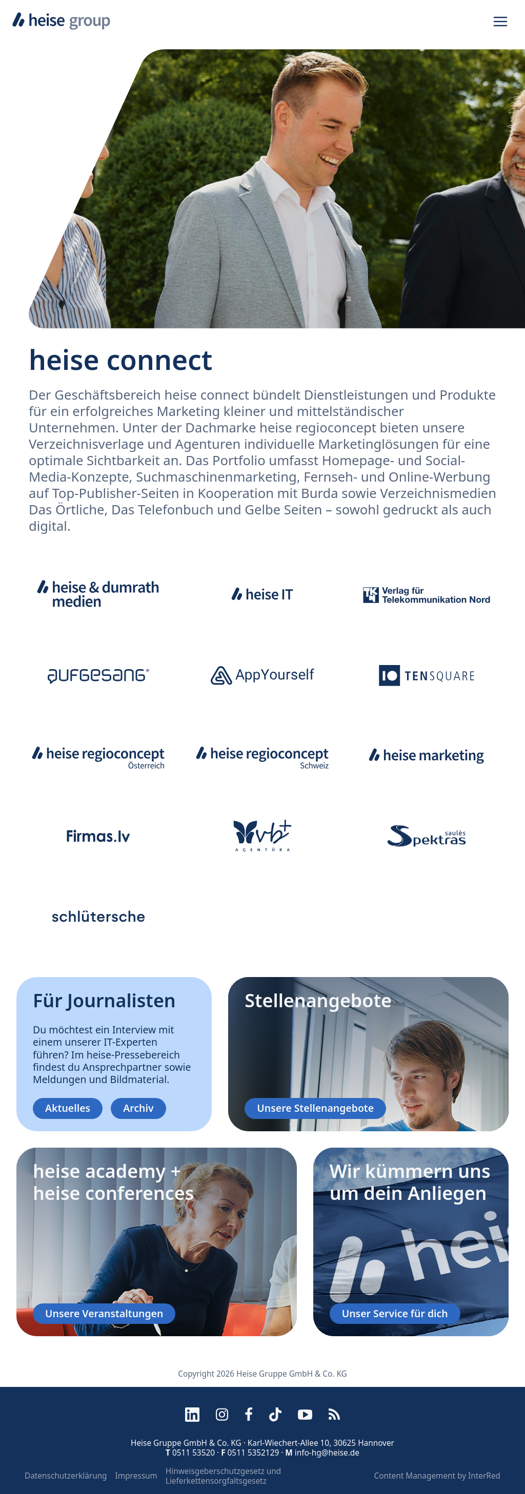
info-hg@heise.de (327, 1452)
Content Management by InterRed (437, 1476)
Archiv (138, 1108)
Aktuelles (67, 1108)
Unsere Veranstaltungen (104, 1313)
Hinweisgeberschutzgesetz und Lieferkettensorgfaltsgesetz (223, 1476)
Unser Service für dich (395, 1313)
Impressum (136, 1476)
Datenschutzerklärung (66, 1476)
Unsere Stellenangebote (315, 1108)
